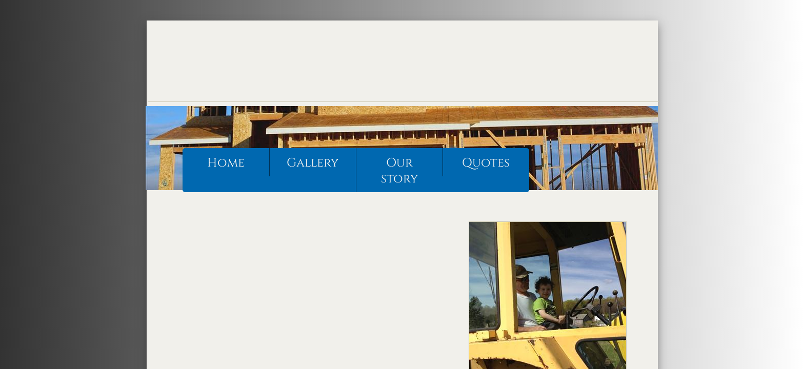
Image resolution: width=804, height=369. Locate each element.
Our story (399, 171)
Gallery (312, 163)
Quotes (486, 163)
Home (226, 163)
